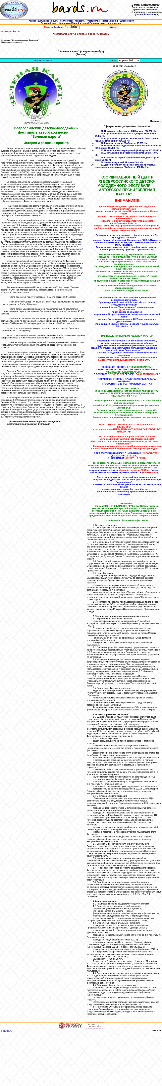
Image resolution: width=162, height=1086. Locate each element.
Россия (16, 31)
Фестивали (5, 31)
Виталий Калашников (147, 14)
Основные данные (43, 60)
